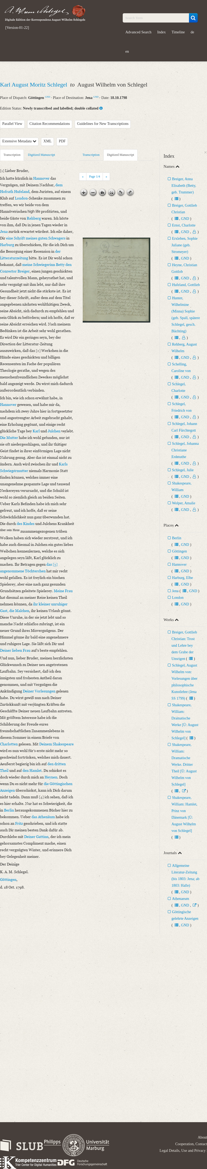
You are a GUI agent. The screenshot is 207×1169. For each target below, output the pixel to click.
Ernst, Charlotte (184, 225)
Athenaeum (180, 899)
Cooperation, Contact (191, 1144)
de (192, 32)
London (178, 598)
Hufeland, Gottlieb (186, 285)
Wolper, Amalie (183, 503)
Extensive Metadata (19, 141)
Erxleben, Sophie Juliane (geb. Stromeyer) (184, 245)
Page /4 (94, 176)
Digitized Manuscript (41, 155)
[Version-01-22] (17, 28)
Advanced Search (138, 32)
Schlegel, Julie (183, 470)
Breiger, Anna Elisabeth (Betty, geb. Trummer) (183, 185)
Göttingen (179, 551)
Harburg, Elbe (182, 578)
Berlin (176, 538)
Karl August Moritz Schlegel (34, 84)
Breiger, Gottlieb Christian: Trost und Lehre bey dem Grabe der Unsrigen (184, 645)
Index (161, 32)
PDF (62, 141)
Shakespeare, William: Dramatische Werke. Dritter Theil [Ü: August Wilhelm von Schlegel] (184, 764)
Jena (175, 591)
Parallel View (12, 124)
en (127, 51)
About (202, 1137)
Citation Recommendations (49, 124)
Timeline (178, 32)
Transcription (11, 155)
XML (47, 141)
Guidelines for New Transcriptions (103, 124)
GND (47, 97)
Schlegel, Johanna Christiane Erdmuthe (185, 450)
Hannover (179, 565)
